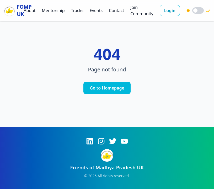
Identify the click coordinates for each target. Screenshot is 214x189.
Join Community (141, 10)
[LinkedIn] (89, 141)
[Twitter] (112, 141)
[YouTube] (124, 141)
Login (169, 10)
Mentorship (53, 10)
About (29, 10)
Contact (116, 10)
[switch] (198, 10)
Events (96, 10)
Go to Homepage (107, 88)
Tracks (77, 10)
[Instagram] (101, 141)
